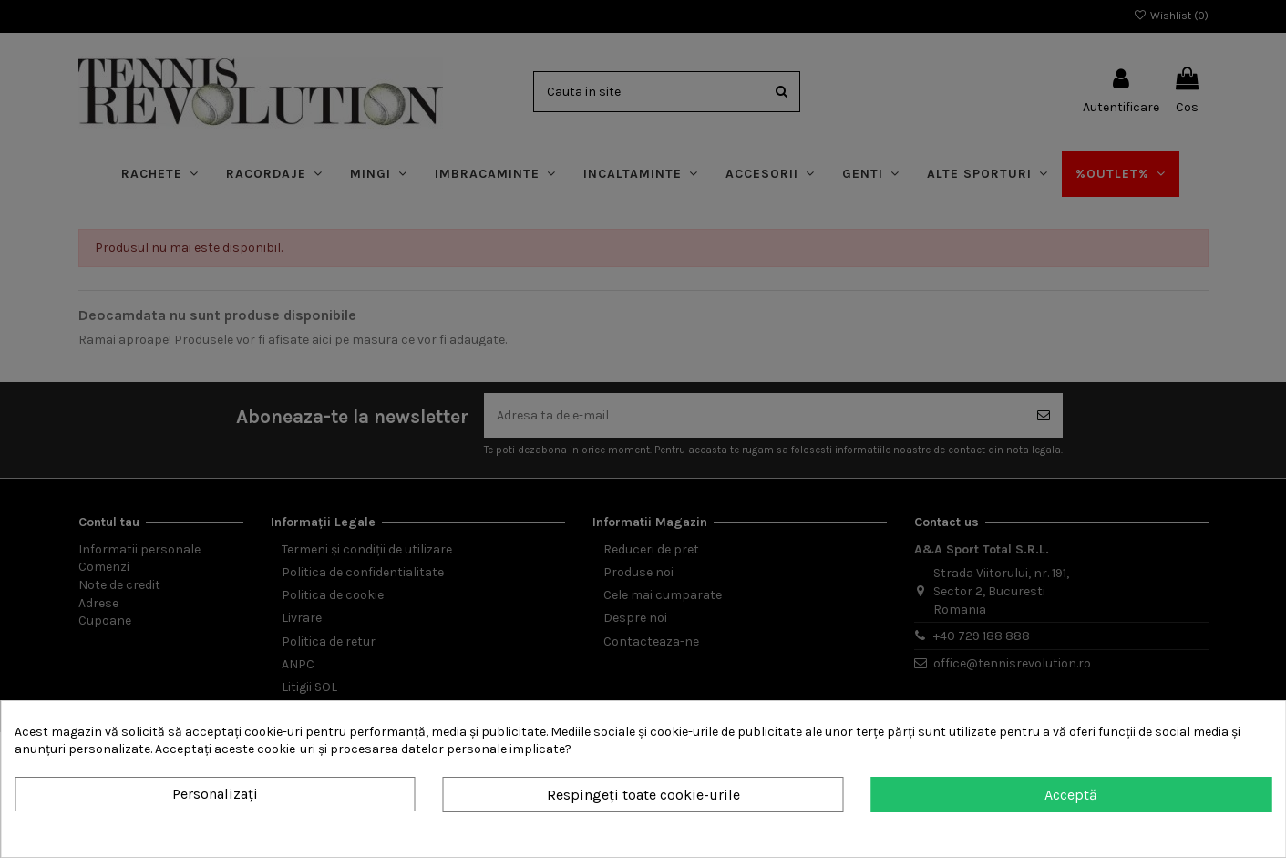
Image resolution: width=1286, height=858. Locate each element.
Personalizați (215, 793)
